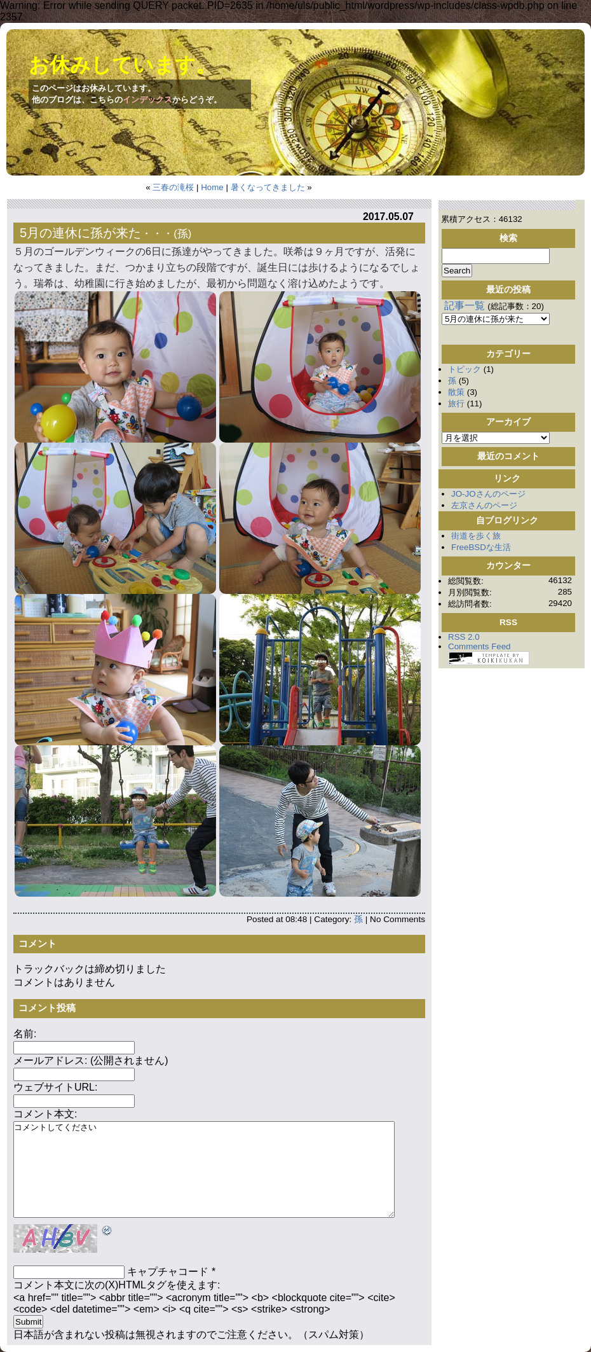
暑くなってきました (268, 187)
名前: (24, 1033)
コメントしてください (204, 1169)
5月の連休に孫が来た (80, 233)
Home (212, 187)
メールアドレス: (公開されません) (90, 1060)
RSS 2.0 (464, 637)
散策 (456, 392)
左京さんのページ (484, 505)
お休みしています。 (122, 64)
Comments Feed (479, 646)
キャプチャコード (167, 1271)
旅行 (456, 403)
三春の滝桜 (173, 187)
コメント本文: (45, 1113)
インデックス (147, 99)
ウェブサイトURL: (55, 1087)
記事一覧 (464, 305)
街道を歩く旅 (476, 536)
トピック (464, 369)
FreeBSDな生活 (481, 547)
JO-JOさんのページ (488, 494)
